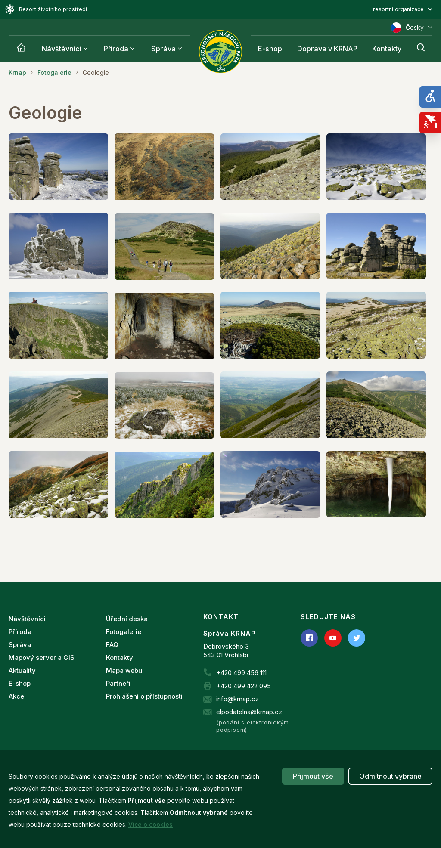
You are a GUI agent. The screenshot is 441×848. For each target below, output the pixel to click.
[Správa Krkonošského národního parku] (220, 51)
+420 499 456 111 (241, 672)
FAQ (112, 645)
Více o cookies (150, 824)
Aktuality (22, 670)
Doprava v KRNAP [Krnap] (327, 48)
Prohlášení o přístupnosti (144, 696)
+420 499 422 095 (243, 686)
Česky (411, 27)
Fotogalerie (123, 632)
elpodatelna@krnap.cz (249, 712)
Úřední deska (127, 619)
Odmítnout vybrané (390, 776)
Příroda (116, 48)
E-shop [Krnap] (270, 48)
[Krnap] (21, 49)
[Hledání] (420, 49)
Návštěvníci (61, 48)
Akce (16, 696)
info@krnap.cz (237, 699)
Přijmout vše (313, 776)
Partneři (118, 683)
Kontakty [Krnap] (386, 48)
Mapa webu (124, 670)
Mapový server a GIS (42, 657)
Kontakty (119, 657)
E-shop (20, 683)
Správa (163, 48)
